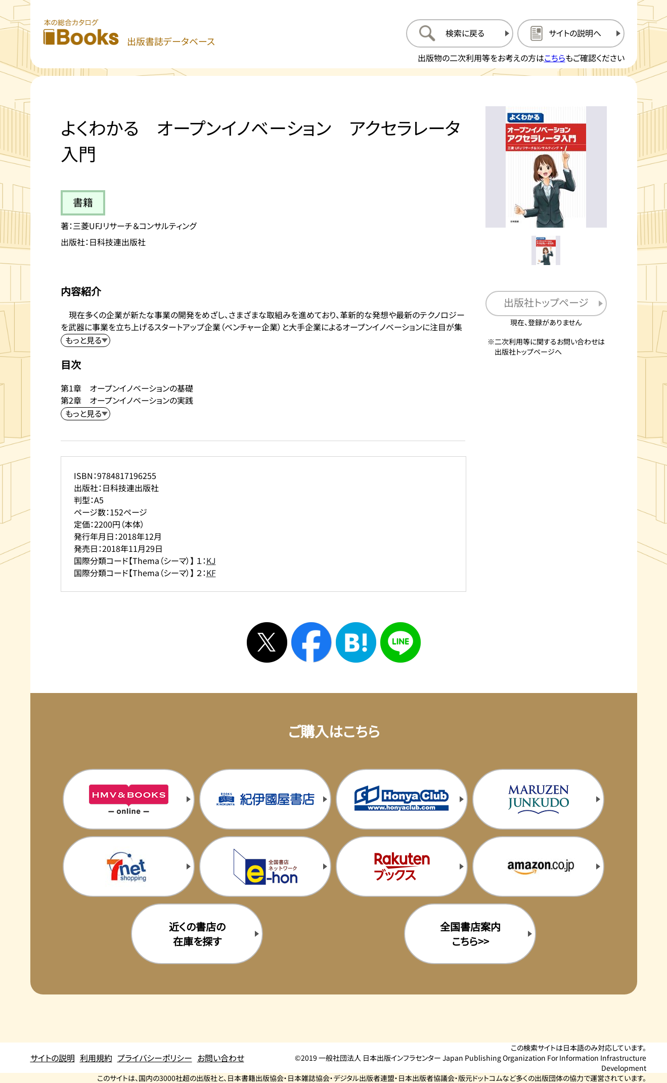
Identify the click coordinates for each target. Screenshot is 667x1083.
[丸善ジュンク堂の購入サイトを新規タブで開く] (538, 799)
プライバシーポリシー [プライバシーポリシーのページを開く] (154, 1058)
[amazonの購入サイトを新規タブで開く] (538, 866)
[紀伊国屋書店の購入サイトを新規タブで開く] (265, 799)
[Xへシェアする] (267, 642)
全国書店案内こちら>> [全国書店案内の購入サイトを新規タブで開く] (470, 933)
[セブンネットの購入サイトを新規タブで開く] (128, 866)
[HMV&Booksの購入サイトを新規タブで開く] (128, 799)
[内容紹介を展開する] (85, 340)
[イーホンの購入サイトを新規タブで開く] (265, 866)
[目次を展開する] (85, 413)
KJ (211, 560)
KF (211, 573)
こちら (554, 58)
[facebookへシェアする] (311, 642)
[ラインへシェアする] (400, 642)
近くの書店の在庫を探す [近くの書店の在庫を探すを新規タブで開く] (197, 933)
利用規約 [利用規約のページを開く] (96, 1058)
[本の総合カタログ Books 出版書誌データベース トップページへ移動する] (129, 33)
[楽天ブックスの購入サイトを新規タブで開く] (401, 866)
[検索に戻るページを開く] (459, 33)
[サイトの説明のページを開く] (571, 33)
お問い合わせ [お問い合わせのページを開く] (220, 1058)
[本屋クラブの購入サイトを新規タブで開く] (401, 799)
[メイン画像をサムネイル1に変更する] (546, 250)
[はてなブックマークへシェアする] (356, 642)
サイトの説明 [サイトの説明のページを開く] (52, 1058)
